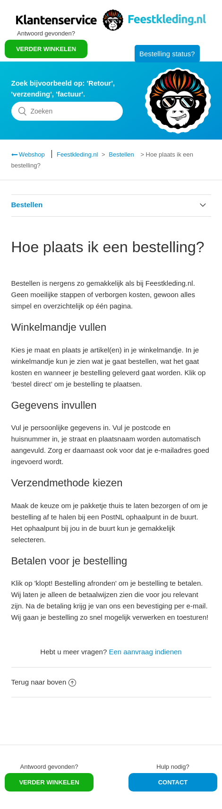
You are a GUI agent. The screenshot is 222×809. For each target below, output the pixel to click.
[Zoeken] (67, 111)
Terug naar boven (44, 682)
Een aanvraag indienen (145, 652)
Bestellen (121, 154)
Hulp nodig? (172, 766)
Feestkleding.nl (77, 154)
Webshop (31, 154)
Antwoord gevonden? (49, 766)
